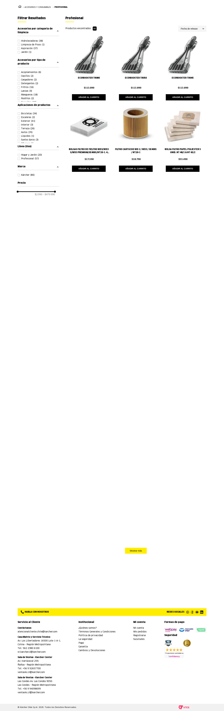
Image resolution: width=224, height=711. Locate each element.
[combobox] (131, 12)
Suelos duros (29, 163)
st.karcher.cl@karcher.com (32, 652)
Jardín (26, 75)
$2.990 (38, 264)
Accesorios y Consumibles (38, 30)
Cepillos (27, 99)
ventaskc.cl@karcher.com (31, 672)
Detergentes (29, 107)
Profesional (61, 30)
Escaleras (28, 140)
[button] (38, 53)
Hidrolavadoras (32, 64)
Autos (26, 155)
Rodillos (27, 121)
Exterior (28, 144)
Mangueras (29, 118)
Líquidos (27, 159)
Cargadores (29, 103)
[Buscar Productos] (166, 12)
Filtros (27, 110)
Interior (27, 148)
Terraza (27, 152)
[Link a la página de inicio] (20, 30)
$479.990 (49, 264)
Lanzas (26, 114)
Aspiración (29, 71)
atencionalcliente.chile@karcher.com (37, 632)
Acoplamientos (31, 95)
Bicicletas (29, 137)
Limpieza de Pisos (32, 68)
